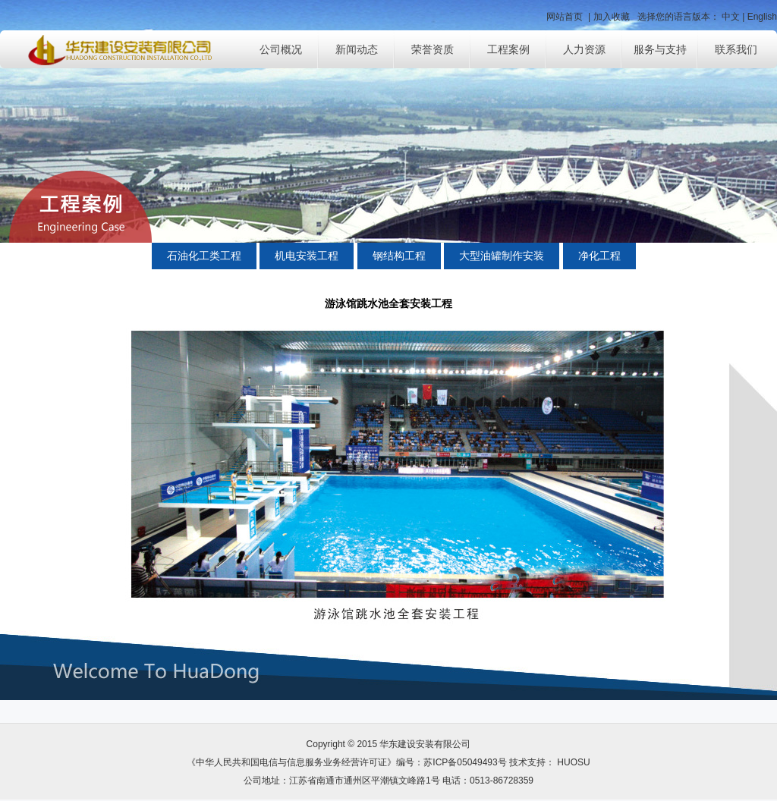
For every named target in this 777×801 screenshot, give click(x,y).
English (762, 16)
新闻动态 (356, 49)
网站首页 (564, 16)
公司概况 (281, 49)
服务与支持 (660, 49)
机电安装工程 (306, 256)
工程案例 (508, 49)
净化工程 (599, 256)
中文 (731, 16)
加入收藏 (611, 16)
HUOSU (572, 762)
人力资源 (584, 49)
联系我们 (736, 49)
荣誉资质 (432, 49)
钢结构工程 (399, 256)
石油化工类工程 (204, 256)
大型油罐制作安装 (501, 256)
